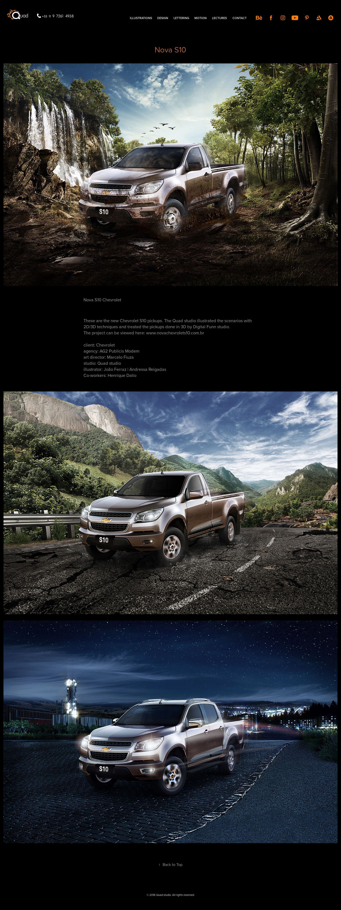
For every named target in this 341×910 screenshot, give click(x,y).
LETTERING (181, 18)
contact (239, 18)
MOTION (200, 18)
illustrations (141, 18)
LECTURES (219, 18)
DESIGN (162, 18)
